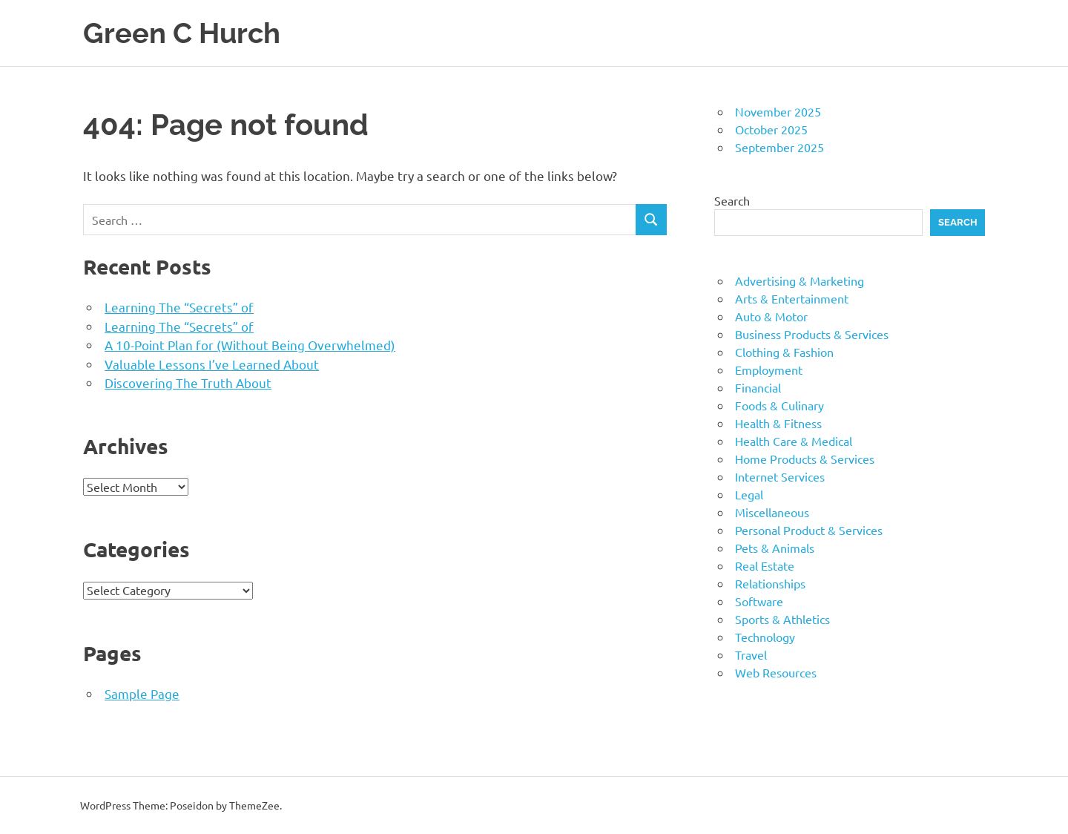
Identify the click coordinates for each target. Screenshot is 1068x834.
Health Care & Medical (793, 440)
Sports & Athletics (782, 618)
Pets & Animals (774, 547)
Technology (765, 636)
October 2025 (771, 129)
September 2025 (779, 146)
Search (732, 200)
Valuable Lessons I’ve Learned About (212, 364)
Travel (751, 654)
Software (759, 601)
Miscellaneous (772, 512)
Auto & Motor (771, 316)
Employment (768, 369)
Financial (758, 387)
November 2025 (778, 111)
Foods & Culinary (779, 405)
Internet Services (780, 476)
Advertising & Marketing (799, 280)
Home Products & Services (804, 458)
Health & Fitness (778, 423)
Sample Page (142, 693)
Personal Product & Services (809, 529)
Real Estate (764, 565)
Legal (749, 494)
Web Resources (776, 672)
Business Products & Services (812, 333)
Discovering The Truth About (188, 382)
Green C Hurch (181, 33)
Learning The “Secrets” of (179, 307)
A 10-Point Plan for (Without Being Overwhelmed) (250, 344)
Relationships (770, 583)
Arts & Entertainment (791, 298)
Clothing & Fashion (784, 351)
